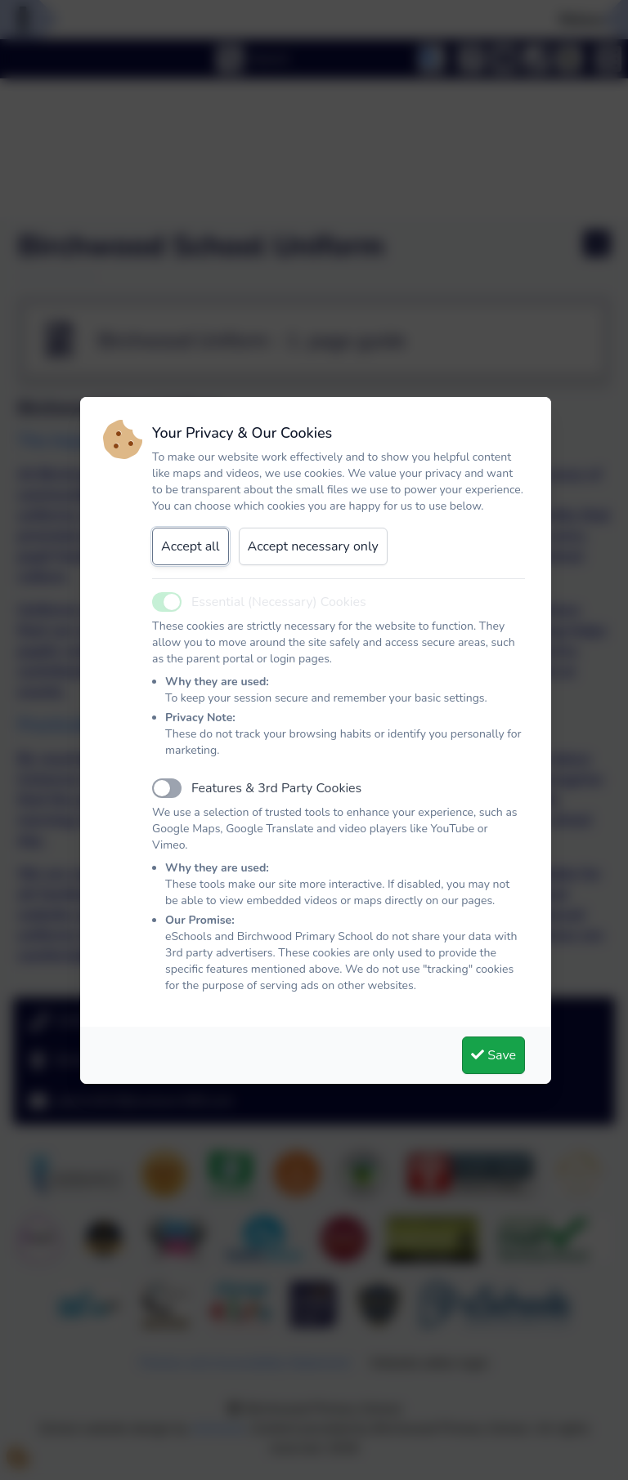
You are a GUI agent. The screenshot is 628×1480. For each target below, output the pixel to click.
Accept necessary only (313, 546)
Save (493, 1055)
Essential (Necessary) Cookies (278, 602)
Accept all (190, 546)
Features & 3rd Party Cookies (276, 788)
